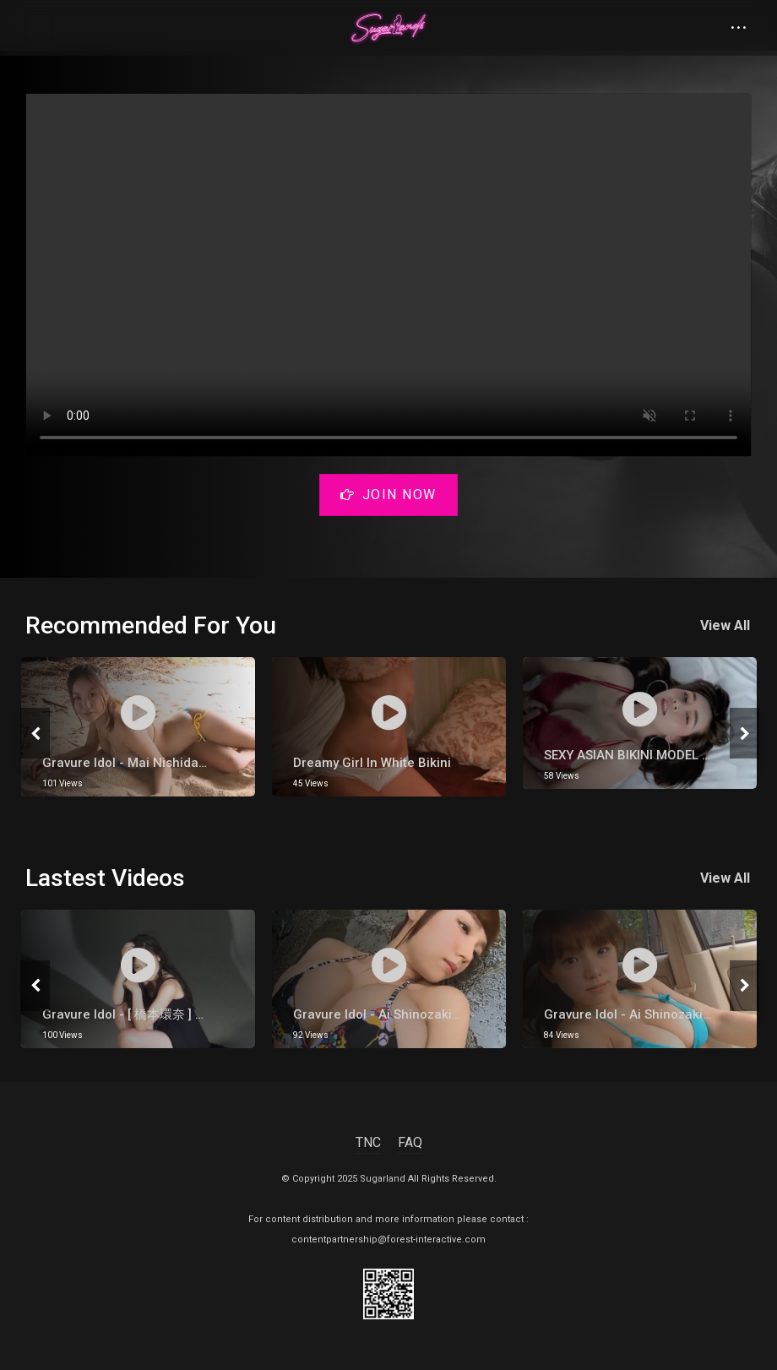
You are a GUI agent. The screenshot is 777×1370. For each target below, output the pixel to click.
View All (727, 625)
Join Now (388, 495)
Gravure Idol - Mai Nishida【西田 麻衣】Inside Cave (194, 762)
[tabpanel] (138, 726)
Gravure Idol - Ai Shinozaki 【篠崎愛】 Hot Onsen (439, 1014)
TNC (368, 1142)
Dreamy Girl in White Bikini (372, 762)
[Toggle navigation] (38, 27)
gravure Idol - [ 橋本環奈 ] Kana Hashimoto (168, 1014)
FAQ (410, 1142)
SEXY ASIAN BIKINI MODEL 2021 (638, 755)
